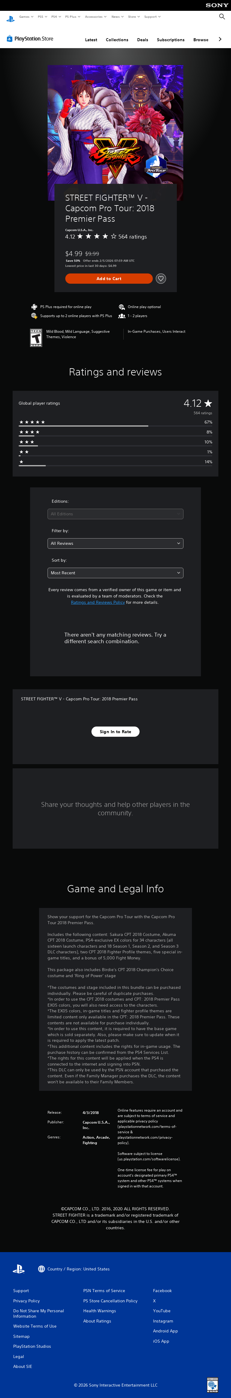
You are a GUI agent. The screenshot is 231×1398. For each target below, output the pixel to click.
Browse (200, 34)
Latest (91, 34)
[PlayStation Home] (10, 17)
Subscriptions (171, 34)
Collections (117, 34)
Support (150, 16)
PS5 (40, 16)
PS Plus (71, 16)
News (116, 16)
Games (24, 16)
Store (132, 16)
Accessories (93, 16)
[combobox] (115, 508)
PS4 (54, 16)
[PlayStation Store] (31, 33)
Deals (142, 34)
